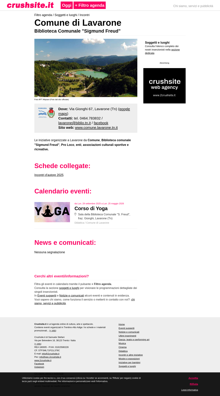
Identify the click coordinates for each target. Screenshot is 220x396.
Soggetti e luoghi (65, 15)
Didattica (79, 222)
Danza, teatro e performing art (134, 339)
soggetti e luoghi (69, 288)
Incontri (85, 15)
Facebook (39, 363)
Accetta (193, 378)
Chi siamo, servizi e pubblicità (193, 6)
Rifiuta (194, 384)
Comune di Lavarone (97, 222)
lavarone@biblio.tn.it (74, 123)
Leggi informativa (189, 390)
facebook (101, 123)
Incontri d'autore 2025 (49, 175)
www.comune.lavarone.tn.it (96, 127)
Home (122, 324)
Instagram (39, 367)
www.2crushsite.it (42, 360)
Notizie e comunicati (71, 295)
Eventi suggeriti (46, 295)
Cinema (122, 347)
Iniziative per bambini (129, 362)
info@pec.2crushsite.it (50, 357)
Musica (122, 343)
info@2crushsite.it (50, 353)
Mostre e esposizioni (129, 358)
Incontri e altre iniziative (131, 355)
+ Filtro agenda (89, 5)
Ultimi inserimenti (127, 335)
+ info (53, 330)
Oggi (67, 5)
